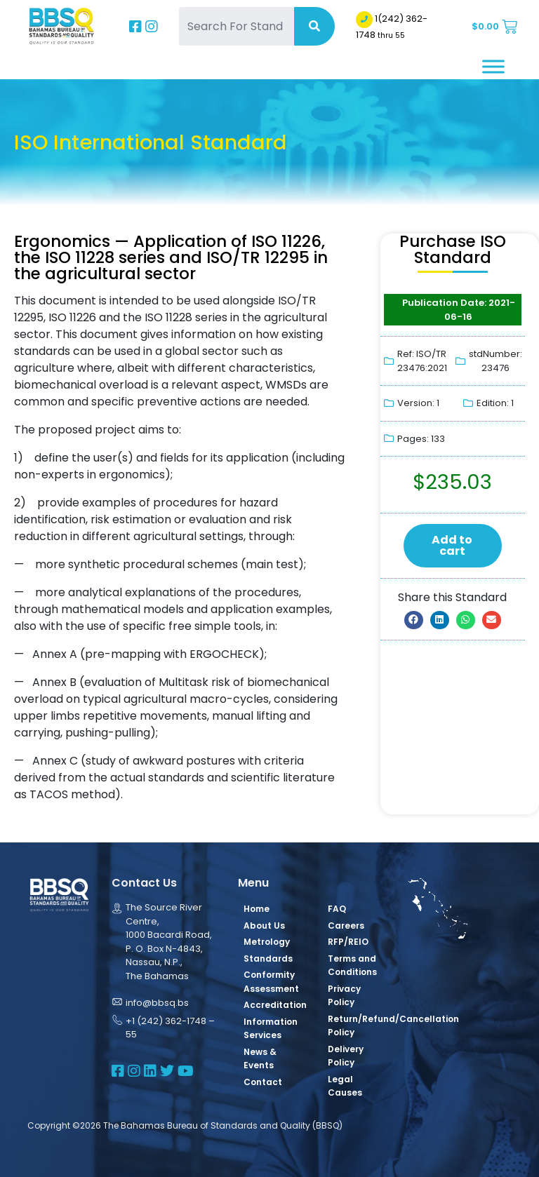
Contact (263, 1082)
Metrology (267, 942)
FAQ (337, 909)
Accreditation (275, 1005)
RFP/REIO (348, 942)
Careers (346, 925)
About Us (264, 925)
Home (257, 909)
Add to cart (452, 545)
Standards (268, 958)
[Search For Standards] (236, 26)
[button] (413, 620)
